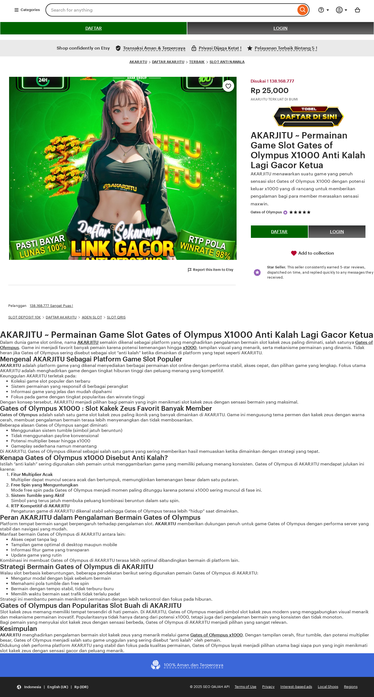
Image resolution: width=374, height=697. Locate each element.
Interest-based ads (296, 687)
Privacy (268, 687)
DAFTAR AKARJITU (168, 62)
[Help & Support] (324, 10)
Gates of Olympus (266, 212)
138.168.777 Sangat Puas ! (51, 306)
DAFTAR (93, 28)
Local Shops (328, 687)
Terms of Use (245, 687)
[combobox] (170, 10)
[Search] (303, 10)
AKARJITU (138, 62)
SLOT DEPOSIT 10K (24, 317)
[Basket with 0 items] (357, 10)
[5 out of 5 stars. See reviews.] (300, 212)
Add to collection (312, 253)
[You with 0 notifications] (342, 10)
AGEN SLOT (92, 317)
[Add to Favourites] (228, 86)
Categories (27, 9)
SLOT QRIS (116, 317)
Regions (350, 687)
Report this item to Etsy (210, 270)
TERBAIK (197, 62)
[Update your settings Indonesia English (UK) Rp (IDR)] (52, 687)
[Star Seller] (285, 212)
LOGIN (280, 28)
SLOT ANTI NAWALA (227, 62)
